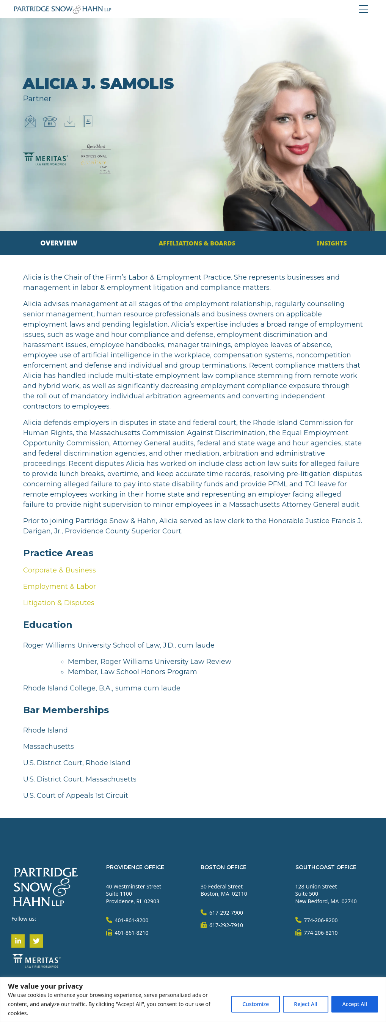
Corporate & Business (59, 570)
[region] (193, 999)
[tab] (58, 243)
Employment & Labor (59, 586)
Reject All (305, 1004)
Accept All (354, 1004)
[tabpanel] (193, 536)
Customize (255, 1004)
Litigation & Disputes (58, 603)
